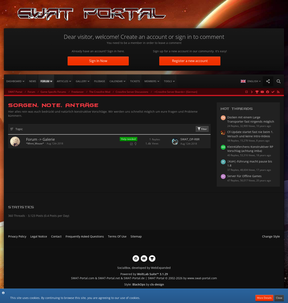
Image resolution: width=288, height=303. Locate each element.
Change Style (271, 236)
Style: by (144, 284)
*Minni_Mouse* (35, 143)
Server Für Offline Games (244, 176)
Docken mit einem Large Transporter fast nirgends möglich (250, 119)
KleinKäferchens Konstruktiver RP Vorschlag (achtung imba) (250, 149)
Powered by (144, 274)
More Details (264, 298)
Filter (202, 129)
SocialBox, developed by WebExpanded (144, 268)
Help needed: (128, 139)
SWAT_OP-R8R (190, 139)
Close (279, 298)
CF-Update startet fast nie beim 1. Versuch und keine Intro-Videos (250, 134)
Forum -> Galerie (40, 139)
